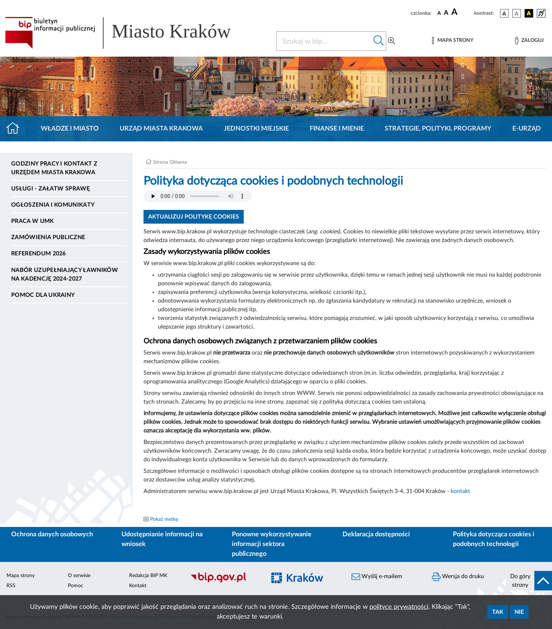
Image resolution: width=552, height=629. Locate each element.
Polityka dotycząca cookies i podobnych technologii (493, 539)
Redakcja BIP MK (148, 575)
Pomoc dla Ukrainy (43, 295)
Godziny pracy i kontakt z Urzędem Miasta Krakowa (54, 168)
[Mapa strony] (452, 40)
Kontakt (137, 585)
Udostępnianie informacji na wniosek (162, 539)
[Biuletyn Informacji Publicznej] (224, 582)
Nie (519, 612)
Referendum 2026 (38, 253)
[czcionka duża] (462, 12)
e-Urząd (526, 129)
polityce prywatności (399, 607)
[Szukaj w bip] (378, 41)
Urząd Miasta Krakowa (161, 129)
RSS (11, 585)
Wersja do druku (458, 576)
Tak (497, 612)
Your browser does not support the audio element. (197, 196)
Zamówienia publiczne (48, 237)
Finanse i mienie (337, 129)
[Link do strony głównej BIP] (128, 33)
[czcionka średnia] (446, 13)
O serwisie (79, 575)
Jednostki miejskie (256, 129)
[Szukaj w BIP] (324, 41)
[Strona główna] (15, 128)
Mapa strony (20, 575)
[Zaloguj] (529, 40)
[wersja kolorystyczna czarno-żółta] (529, 13)
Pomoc (75, 585)
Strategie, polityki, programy (438, 129)
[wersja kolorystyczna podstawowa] (504, 13)
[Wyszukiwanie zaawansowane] (391, 41)
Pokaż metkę (164, 519)
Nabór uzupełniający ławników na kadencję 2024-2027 (64, 274)
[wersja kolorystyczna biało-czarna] (516, 13)
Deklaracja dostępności (376, 534)
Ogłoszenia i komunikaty (52, 205)
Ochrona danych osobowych (52, 534)
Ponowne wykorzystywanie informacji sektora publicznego (272, 544)
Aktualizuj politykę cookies (193, 217)
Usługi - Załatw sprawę (50, 189)
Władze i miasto (70, 129)
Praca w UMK (32, 221)
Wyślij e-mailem (377, 576)
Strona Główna (170, 162)
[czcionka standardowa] (439, 13)
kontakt (460, 491)
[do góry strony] (529, 580)
